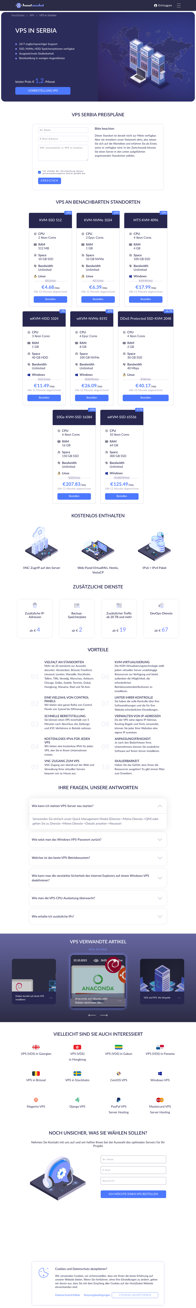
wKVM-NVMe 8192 (92, 318)
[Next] (104, 1015)
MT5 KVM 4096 (145, 220)
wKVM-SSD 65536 (121, 417)
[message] (133, 1181)
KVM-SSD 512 (50, 220)
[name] (133, 1159)
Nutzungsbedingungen (97, 1295)
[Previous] (92, 1015)
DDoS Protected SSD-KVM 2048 (145, 318)
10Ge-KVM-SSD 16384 (74, 417)
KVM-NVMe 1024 (98, 220)
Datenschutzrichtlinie (67, 1295)
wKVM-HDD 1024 (44, 318)
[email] (133, 1170)
